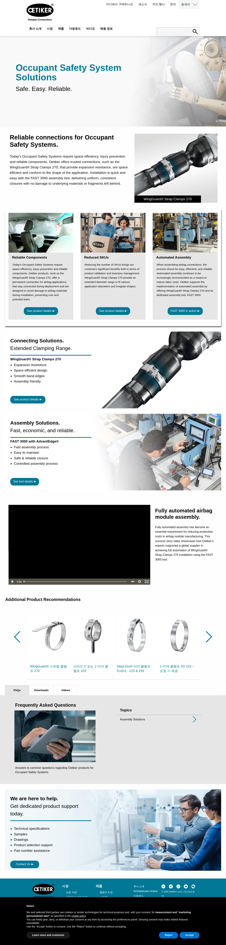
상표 (180, 891)
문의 (173, 4)
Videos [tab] (65, 690)
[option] (50, 642)
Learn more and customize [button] (48, 935)
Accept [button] (189, 935)
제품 (61, 28)
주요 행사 (158, 4)
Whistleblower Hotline (146, 891)
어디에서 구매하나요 (119, 4)
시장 (50, 28)
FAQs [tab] (17, 690)
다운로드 (75, 28)
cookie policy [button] (79, 915)
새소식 (142, 4)
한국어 (185, 4)
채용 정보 (106, 28)
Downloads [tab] (41, 690)
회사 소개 (35, 28)
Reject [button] (168, 935)
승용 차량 (71, 892)
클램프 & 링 (106, 892)
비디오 (90, 28)
